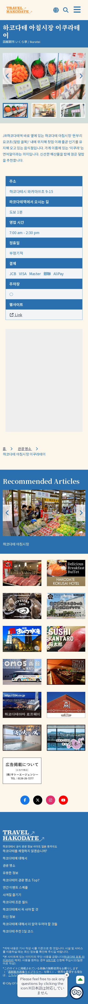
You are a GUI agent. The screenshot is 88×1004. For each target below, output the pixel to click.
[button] (80, 76)
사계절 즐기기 (12, 894)
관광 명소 (25, 448)
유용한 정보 (10, 872)
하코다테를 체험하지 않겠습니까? (25, 851)
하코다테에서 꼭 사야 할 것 (20, 909)
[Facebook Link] (24, 800)
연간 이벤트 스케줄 (15, 887)
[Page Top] (80, 980)
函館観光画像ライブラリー (24, 971)
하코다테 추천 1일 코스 (18, 931)
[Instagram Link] (50, 800)
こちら (12, 975)
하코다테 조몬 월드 (15, 902)
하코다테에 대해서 (15, 858)
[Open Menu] (77, 9)
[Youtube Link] (63, 800)
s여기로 (51, 960)
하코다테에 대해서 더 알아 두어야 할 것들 (30, 924)
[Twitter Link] (37, 800)
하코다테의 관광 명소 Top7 (21, 880)
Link (15, 314)
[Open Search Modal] (65, 10)
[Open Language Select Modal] (56, 10)
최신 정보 (9, 916)
